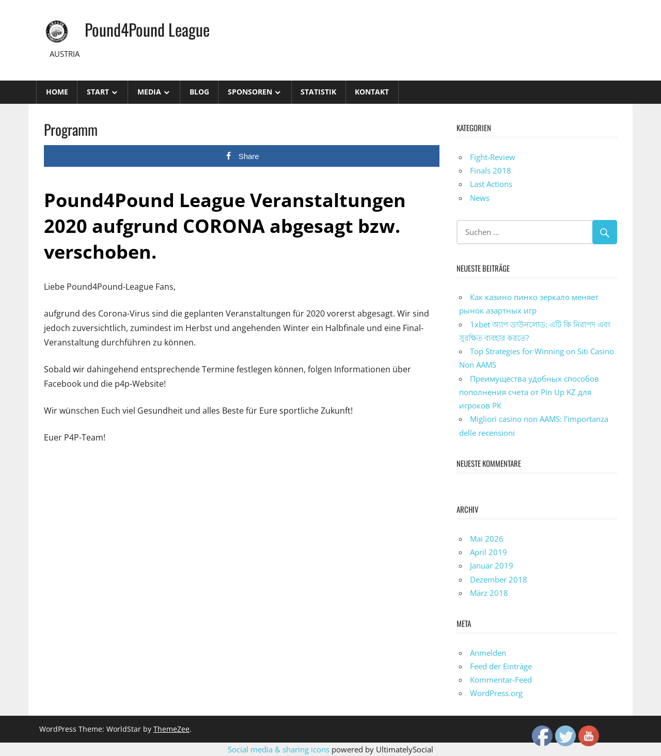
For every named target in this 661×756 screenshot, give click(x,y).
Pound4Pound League (147, 29)
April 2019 (488, 552)
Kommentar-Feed (501, 679)
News (480, 198)
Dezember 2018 (498, 579)
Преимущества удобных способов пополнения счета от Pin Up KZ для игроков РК (529, 392)
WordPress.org (496, 693)
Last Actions (491, 184)
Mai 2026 (486, 538)
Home (57, 92)
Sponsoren (250, 92)
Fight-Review (492, 157)
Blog (199, 92)
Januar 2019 (491, 565)
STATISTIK (318, 92)
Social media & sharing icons (280, 749)
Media (149, 92)
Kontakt (372, 92)
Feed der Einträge (501, 666)
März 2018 (489, 593)
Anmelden (488, 653)
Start (98, 92)
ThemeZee (171, 729)
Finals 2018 (490, 170)
